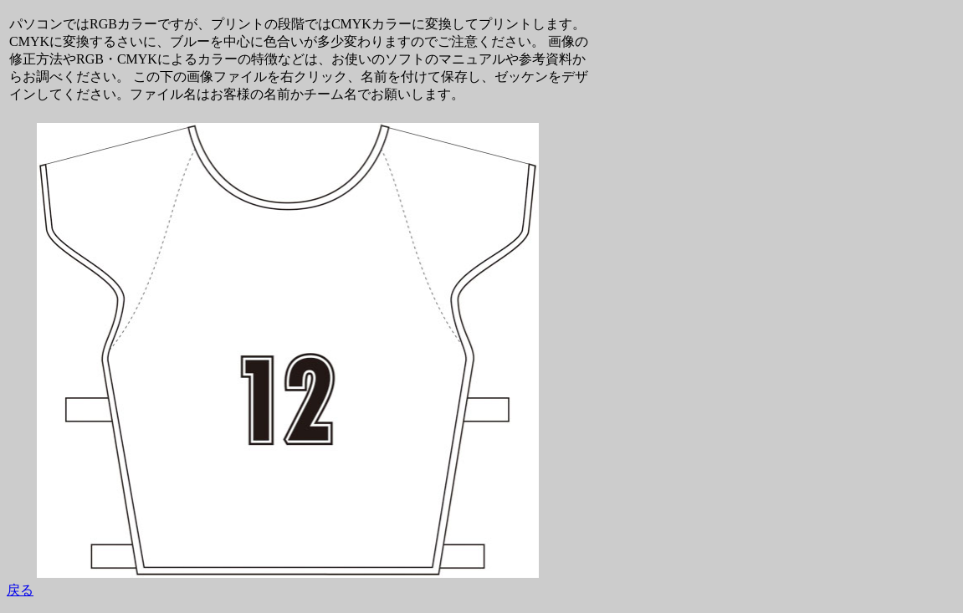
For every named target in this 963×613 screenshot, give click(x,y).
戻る (20, 590)
